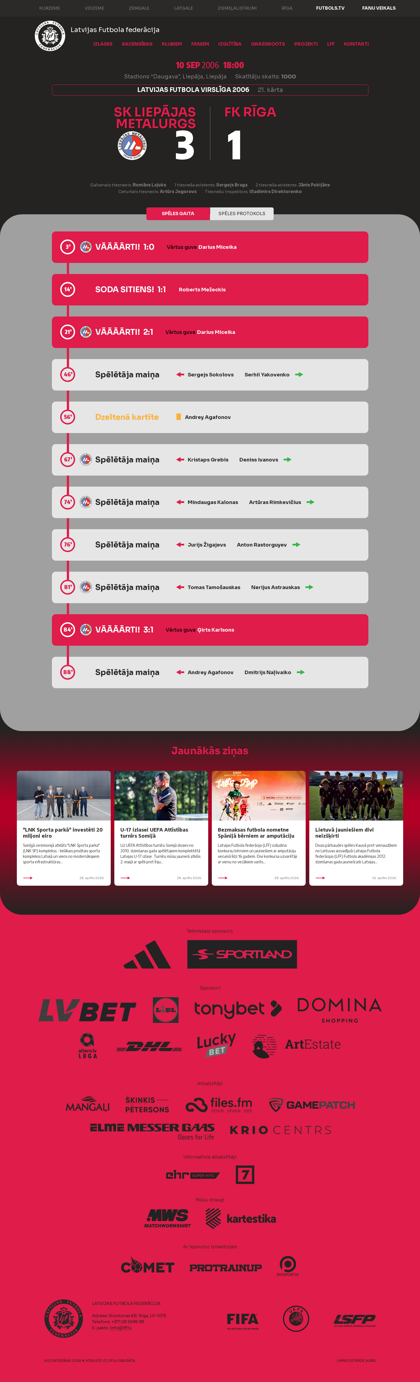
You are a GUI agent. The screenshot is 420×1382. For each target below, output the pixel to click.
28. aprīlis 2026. (64, 878)
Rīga (281, 7)
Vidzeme (89, 7)
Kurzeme (44, 7)
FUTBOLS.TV (330, 8)
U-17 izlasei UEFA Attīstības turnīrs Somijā (154, 832)
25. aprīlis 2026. (356, 878)
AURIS (371, 1361)
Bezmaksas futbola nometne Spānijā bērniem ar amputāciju (256, 832)
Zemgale (133, 7)
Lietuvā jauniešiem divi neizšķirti (344, 832)
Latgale (178, 7)
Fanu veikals (379, 8)
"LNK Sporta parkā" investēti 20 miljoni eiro (63, 832)
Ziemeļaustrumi (232, 7)
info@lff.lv (121, 1327)
